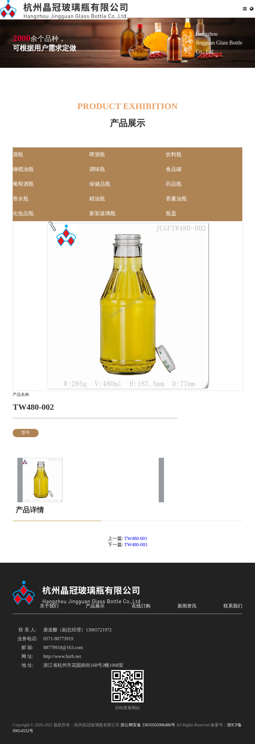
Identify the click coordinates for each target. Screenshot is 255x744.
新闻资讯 (187, 606)
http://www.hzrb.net (62, 656)
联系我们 (232, 606)
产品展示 (95, 606)
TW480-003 (135, 544)
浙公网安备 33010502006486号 (147, 725)
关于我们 (49, 606)
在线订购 (141, 606)
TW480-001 (135, 538)
